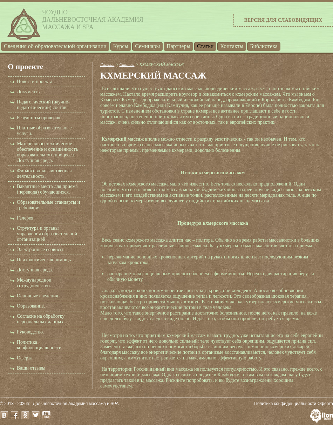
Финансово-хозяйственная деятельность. (44, 173)
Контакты (231, 46)
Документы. (29, 91)
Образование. (31, 306)
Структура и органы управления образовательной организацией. (47, 233)
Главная (107, 64)
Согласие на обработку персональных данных (40, 318)
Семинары (147, 46)
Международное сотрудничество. (34, 282)
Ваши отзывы (31, 368)
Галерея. (25, 218)
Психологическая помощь (44, 259)
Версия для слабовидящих (283, 20)
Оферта (25, 357)
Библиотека (264, 46)
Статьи (205, 46)
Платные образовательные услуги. (44, 130)
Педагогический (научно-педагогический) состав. (43, 104)
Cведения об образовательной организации (55, 46)
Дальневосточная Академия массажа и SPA (76, 403)
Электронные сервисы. (40, 249)
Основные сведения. (38, 295)
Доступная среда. (35, 269)
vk (4, 415)
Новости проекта (34, 81)
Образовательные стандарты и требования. (48, 205)
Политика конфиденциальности (285, 403)
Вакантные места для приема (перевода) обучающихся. (47, 189)
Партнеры (178, 46)
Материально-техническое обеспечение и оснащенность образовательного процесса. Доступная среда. (47, 152)
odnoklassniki (25, 415)
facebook (15, 415)
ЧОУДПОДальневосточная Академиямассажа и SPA (92, 20)
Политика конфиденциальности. (40, 344)
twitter (36, 415)
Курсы (120, 46)
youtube (46, 415)
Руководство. (30, 332)
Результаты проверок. (39, 117)
